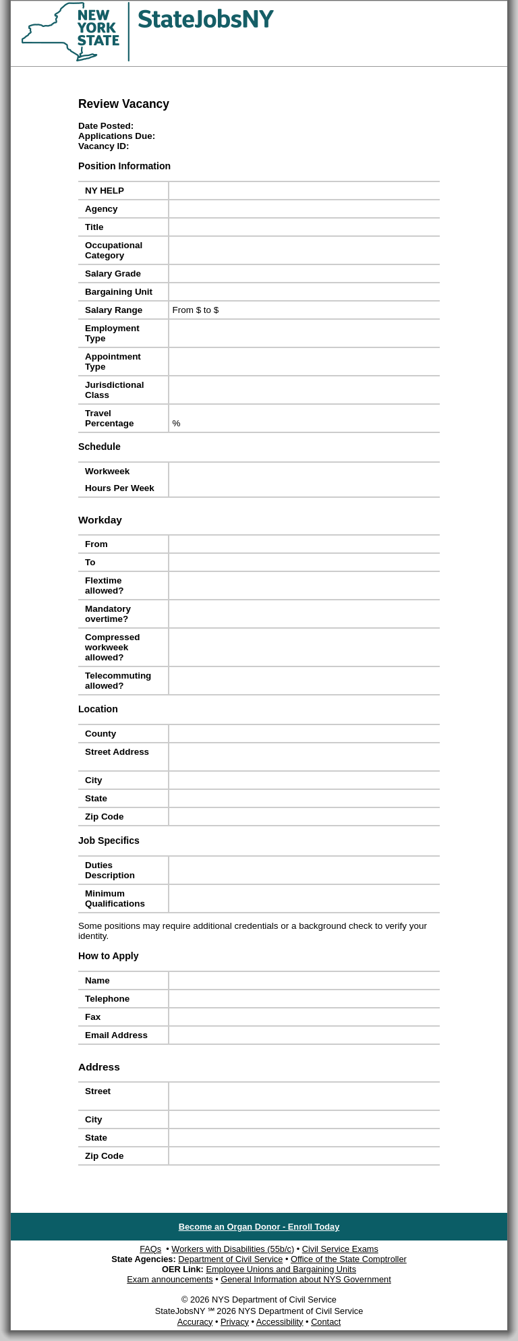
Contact (326, 1322)
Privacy (235, 1322)
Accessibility (280, 1322)
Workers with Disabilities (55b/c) (232, 1249)
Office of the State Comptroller (349, 1259)
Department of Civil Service (230, 1259)
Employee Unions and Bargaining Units (281, 1269)
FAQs (150, 1249)
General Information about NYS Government (306, 1279)
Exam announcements (169, 1279)
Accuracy (195, 1322)
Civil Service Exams (340, 1249)
